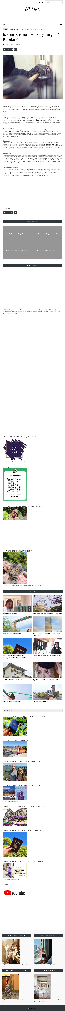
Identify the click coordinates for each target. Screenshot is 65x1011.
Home (5, 29)
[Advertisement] (33, 17)
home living (14, 29)
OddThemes (33, 1008)
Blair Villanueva (9, 45)
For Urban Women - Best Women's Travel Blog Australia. (35, 1007)
